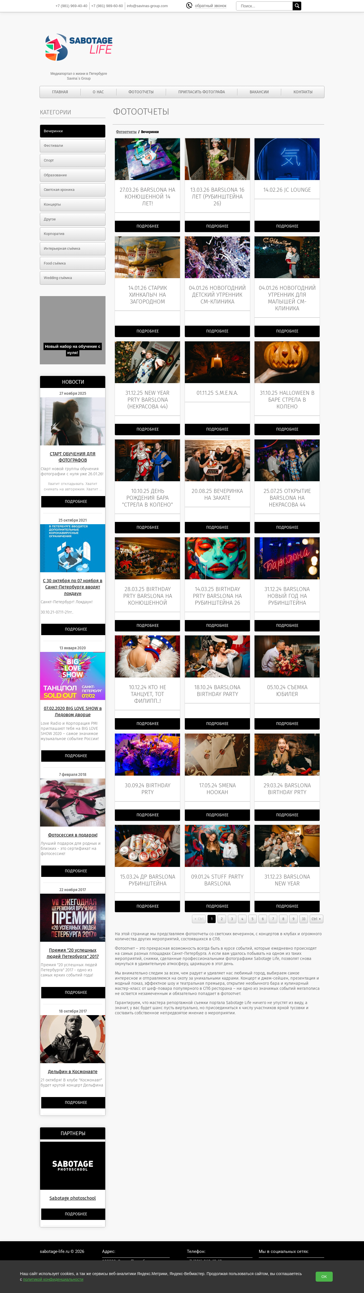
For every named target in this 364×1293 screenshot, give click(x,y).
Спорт (49, 160)
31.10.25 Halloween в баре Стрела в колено (287, 396)
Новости (73, 382)
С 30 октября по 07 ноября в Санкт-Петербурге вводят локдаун (72, 587)
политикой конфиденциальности (53, 1279)
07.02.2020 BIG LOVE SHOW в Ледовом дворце (73, 711)
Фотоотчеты (141, 92)
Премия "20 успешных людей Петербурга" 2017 (73, 953)
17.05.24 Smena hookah (217, 780)
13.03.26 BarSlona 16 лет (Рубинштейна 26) (217, 195)
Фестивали (53, 145)
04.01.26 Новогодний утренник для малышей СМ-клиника (287, 295)
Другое (50, 219)
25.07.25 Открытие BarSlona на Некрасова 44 (287, 493)
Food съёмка (55, 263)
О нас (98, 92)
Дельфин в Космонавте (73, 1071)
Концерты (52, 204)
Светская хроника (59, 189)
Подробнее (76, 501)
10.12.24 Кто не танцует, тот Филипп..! (147, 686)
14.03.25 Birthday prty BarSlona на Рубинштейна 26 (217, 589)
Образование (55, 175)
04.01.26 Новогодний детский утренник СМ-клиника (217, 292)
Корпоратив (54, 234)
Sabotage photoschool (72, 1198)
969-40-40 (71, 6)
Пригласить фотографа (201, 92)
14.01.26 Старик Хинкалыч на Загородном (147, 292)
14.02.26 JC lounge (287, 188)
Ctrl (201, 909)
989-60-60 (107, 6)
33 (303, 909)
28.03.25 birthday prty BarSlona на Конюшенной (147, 589)
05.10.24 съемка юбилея (287, 683)
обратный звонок (211, 6)
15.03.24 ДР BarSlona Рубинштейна (147, 870)
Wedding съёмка (58, 278)
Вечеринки (53, 131)
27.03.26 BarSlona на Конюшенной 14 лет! (147, 195)
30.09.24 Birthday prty (147, 780)
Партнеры (73, 1133)
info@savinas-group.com (147, 6)
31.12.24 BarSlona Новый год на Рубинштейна (287, 589)
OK (324, 1277)
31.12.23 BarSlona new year (287, 870)
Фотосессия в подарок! (73, 835)
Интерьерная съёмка (62, 248)
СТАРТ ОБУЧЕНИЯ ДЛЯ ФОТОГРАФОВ (73, 457)
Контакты (303, 92)
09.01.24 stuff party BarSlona (217, 870)
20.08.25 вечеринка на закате (217, 489)
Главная (60, 92)
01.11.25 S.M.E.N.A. (217, 389)
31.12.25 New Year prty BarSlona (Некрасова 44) (147, 396)
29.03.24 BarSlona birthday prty (287, 780)
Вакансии (259, 92)
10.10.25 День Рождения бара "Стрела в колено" (147, 493)
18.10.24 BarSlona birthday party (217, 683)
